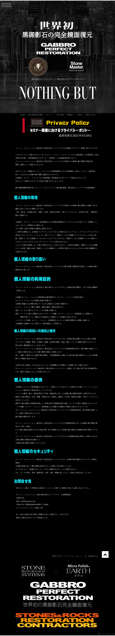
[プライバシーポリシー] (74, 556)
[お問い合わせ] (90, 114)
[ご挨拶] (79, 114)
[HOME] (23, 114)
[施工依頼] (60, 114)
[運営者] (70, 114)
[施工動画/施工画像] (36, 114)
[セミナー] (50, 114)
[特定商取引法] (93, 556)
